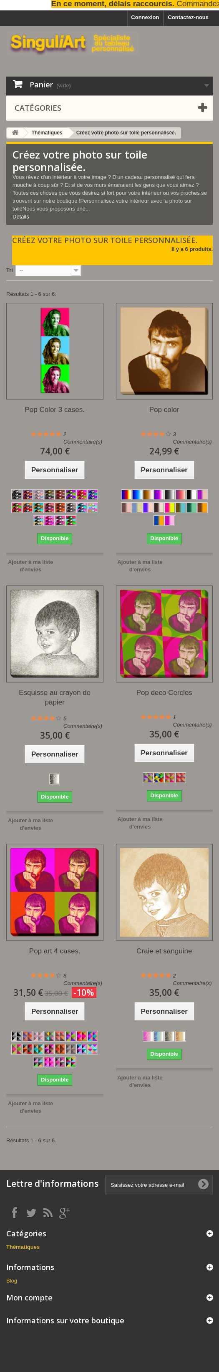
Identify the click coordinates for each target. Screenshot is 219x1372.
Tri (9, 270)
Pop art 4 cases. (55, 951)
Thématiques (47, 133)
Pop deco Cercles (164, 693)
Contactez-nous (188, 17)
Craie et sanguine (164, 951)
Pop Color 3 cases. (55, 410)
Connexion (145, 17)
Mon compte (29, 1298)
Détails (21, 216)
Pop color (164, 410)
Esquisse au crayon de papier (55, 697)
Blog (11, 1281)
